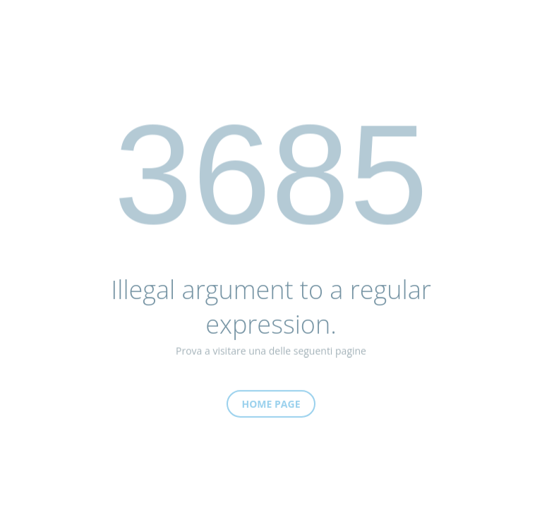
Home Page (271, 408)
